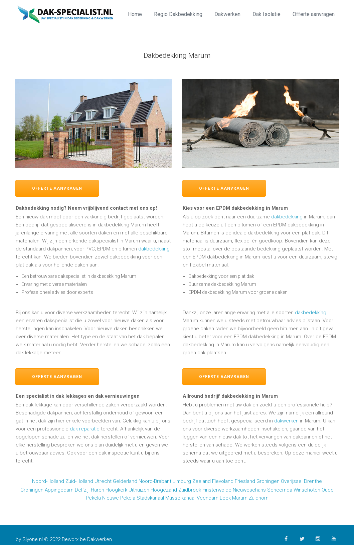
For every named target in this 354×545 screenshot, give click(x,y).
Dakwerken (227, 14)
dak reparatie (85, 429)
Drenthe (313, 481)
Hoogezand (164, 490)
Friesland (245, 481)
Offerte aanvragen (314, 14)
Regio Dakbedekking (178, 14)
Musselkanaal (180, 498)
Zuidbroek (189, 490)
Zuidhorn (259, 498)
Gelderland (125, 481)
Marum (239, 498)
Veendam (207, 498)
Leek (225, 498)
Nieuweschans (249, 490)
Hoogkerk (116, 490)
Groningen (268, 481)
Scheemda (279, 490)
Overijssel (292, 481)
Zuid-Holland (79, 481)
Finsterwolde (216, 490)
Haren (97, 490)
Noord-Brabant (155, 481)
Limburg (182, 481)
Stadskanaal (150, 498)
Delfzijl (82, 490)
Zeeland (201, 481)
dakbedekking (154, 249)
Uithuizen (139, 490)
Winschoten (307, 490)
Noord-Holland (48, 481)
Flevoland (222, 481)
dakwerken (286, 421)
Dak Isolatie (266, 14)
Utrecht (103, 481)
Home (135, 14)
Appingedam (59, 490)
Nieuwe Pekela (118, 498)
